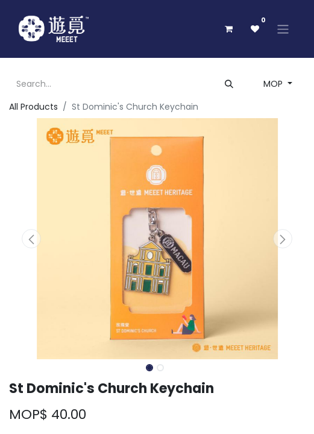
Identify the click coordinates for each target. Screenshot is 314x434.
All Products (33, 107)
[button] (31, 238)
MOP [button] (274, 84)
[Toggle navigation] (283, 28)
